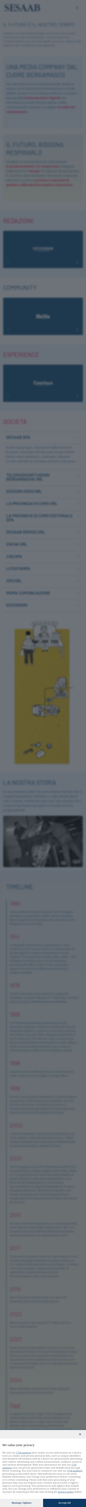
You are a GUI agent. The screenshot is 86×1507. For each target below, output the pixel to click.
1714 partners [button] (23, 1452)
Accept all (64, 1503)
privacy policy (66, 1492)
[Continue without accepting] (80, 1434)
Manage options (21, 1503)
